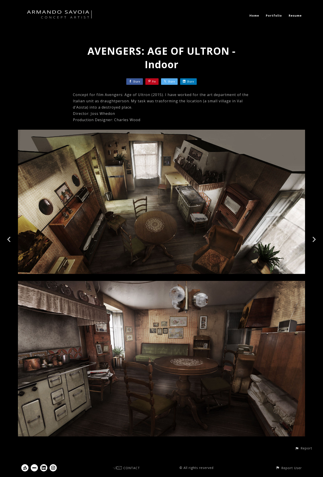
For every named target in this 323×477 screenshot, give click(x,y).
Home (254, 15)
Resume (295, 15)
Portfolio (274, 15)
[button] (303, 448)
